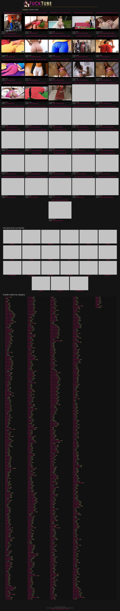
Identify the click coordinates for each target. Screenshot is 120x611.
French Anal (30, 469)
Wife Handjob (75, 591)
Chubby (6, 536)
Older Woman (53, 520)
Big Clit (6, 437)
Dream (29, 361)
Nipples (51, 503)
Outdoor (51, 532)
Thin (74, 510)
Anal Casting (7, 329)
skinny (106, 56)
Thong (74, 511)
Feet (28, 423)
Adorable (7, 305)
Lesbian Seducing (53, 397)
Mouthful (52, 488)
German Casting (31, 497)
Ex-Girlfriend (30, 391)
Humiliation (30, 593)
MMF (51, 427)
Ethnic (29, 388)
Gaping (29, 487)
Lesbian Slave (53, 398)
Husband (29, 595)
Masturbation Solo (54, 442)
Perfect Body (52, 562)
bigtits (32, 56)
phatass (85, 127)
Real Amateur (75, 333)
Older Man (52, 519)
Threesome (75, 513)
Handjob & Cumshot (32, 553)
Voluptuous (75, 568)
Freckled (29, 465)
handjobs (83, 103)
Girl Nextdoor (30, 516)
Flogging (29, 450)
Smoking (74, 421)
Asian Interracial (8, 363)
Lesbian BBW (53, 374)
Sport (74, 450)
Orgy (51, 529)
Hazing (29, 559)
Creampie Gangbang (9, 588)
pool (15, 173)
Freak (29, 464)
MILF (51, 420)
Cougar (6, 578)
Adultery (6, 307)
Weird (74, 578)
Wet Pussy (75, 581)
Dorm (29, 353)
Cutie (29, 320)
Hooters (29, 578)
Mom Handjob (53, 477)
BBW (6, 390)
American (7, 326)
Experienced (30, 397)
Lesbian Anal (52, 371)
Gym (29, 540)
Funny (29, 478)
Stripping (74, 471)
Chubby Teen (7, 540)
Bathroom (7, 420)
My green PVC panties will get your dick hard (60, 83)
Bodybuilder (7, 469)
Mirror (51, 464)
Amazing (7, 324)
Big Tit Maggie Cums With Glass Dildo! (83, 176)
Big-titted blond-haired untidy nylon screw (36, 176)
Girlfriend (29, 519)
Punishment (75, 311)
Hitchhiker (30, 566)
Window (97, 297)
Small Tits (75, 420)
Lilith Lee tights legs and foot (60, 129)
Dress (29, 362)
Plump (51, 588)
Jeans (51, 339)
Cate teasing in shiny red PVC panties (60, 59)
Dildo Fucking (30, 334)
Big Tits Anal (7, 446)
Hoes (29, 568)
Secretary (75, 372)
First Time (30, 439)
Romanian (75, 350)
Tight (74, 517)
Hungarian (30, 594)
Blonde (6, 464)
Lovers (51, 414)
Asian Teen (7, 369)
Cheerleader (7, 532)
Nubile (51, 504)
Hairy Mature (30, 546)
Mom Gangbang (53, 475)
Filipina (29, 433)
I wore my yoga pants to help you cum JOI (84, 83)
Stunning (74, 477)
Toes (74, 532)
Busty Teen (7, 497)
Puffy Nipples (75, 308)
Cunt (29, 317)
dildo (83, 197)
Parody (51, 553)
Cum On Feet (30, 308)
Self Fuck (75, 377)
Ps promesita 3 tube (36, 153)
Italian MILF (52, 317)
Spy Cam (75, 452)
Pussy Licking (75, 320)
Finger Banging (31, 436)
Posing (51, 597)
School (74, 368)
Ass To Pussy (7, 378)
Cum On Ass (30, 305)
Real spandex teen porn (83, 129)
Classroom (7, 545)
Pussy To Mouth (76, 327)
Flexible (29, 449)
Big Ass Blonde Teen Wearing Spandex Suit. (60, 106)
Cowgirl (6, 582)
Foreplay (29, 459)
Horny (29, 580)
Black (6, 455)
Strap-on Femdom (76, 465)
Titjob (74, 529)
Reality (74, 334)
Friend (29, 471)
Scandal (74, 366)
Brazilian (6, 481)
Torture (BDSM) (76, 539)
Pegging (52, 559)
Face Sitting (30, 406)
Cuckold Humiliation (9, 594)
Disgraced (30, 343)
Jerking (51, 342)
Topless (74, 537)
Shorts (74, 392)
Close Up (7, 552)
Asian (6, 355)
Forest (29, 461)
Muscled (52, 490)
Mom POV (52, 479)
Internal (51, 307)
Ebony (29, 369)
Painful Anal (52, 545)
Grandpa (29, 535)
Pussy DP (75, 316)
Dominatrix (30, 352)
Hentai (29, 561)
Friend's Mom (30, 472)
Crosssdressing (8, 590)
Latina (51, 363)
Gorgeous (30, 530)
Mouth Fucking (53, 487)
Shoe (74, 388)
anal (77, 150)
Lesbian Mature (53, 390)
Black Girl (7, 459)
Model (51, 471)
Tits (73, 530)
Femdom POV (30, 429)
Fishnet (29, 443)
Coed (6, 561)
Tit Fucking (75, 526)
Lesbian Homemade (54, 384)
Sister (74, 404)
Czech (29, 321)
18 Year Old (7, 297)
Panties (51, 549)
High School (30, 565)
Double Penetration (32, 359)
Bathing (6, 419)
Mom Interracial (53, 478)
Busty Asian (7, 494)
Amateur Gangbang (9, 314)
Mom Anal (52, 474)
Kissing (51, 349)
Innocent (52, 303)
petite (39, 173)
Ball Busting (7, 406)
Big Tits (6, 445)
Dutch (29, 366)
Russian (74, 358)
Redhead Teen (76, 337)
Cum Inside (30, 303)
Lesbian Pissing (53, 395)
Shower (74, 395)
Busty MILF (7, 495)
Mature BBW (52, 449)
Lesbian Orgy (53, 394)
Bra (5, 479)
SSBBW (74, 363)
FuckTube (25, 9)
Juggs (51, 345)
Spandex (74, 442)
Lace (51, 356)
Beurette (6, 433)
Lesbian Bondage (53, 377)
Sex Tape (75, 381)
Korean (51, 353)
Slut (73, 419)
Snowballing (75, 427)
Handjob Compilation (32, 555)
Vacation (74, 556)
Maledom (52, 430)
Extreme (29, 401)
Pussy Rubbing (76, 324)
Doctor (29, 345)
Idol (51, 297)
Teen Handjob (76, 504)
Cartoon (6, 516)
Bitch (6, 452)
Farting (29, 416)
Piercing (51, 577)
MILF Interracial (53, 424)
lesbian (12, 173)
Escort (29, 387)
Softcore (74, 433)
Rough (74, 353)
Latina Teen (52, 365)
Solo (74, 435)
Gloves (29, 524)
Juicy (51, 346)
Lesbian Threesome (54, 404)
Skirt (74, 408)
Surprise (74, 479)
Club (6, 555)
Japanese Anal (53, 326)
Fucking (29, 474)
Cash (6, 517)
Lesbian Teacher (53, 401)
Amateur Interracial (9, 316)
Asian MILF (7, 366)
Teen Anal (75, 500)
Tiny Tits (74, 524)
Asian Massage (8, 368)
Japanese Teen (53, 337)
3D (5, 298)
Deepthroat (30, 329)
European (30, 390)
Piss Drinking (53, 580)
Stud (74, 474)
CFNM (6, 507)
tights (87, 33)
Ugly (74, 549)
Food (29, 452)
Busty (6, 491)
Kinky (51, 348)
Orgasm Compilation (54, 527)
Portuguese (52, 595)
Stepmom (75, 458)
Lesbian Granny (53, 382)
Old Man (52, 517)
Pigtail (51, 578)
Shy (73, 397)
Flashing (29, 448)
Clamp (6, 542)
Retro (74, 339)
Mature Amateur (53, 446)
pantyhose (83, 33)
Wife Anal (75, 587)
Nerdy (51, 501)
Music (51, 491)
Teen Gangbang (76, 503)
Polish (51, 591)
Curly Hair (30, 319)
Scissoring (75, 369)
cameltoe (39, 56)
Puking (74, 310)
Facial (29, 407)
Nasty (51, 493)
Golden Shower (31, 527)
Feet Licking (30, 424)
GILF (29, 479)
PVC (51, 540)
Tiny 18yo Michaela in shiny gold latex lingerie (13, 106)
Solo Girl (74, 436)
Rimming (74, 346)
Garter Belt (30, 490)
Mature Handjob (53, 450)
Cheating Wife (8, 530)
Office (51, 513)
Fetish (29, 430)
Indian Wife (52, 301)
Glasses (29, 522)
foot (53, 173)
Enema (29, 384)
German (29, 491)
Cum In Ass (30, 298)
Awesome (7, 388)
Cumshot (29, 314)
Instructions (52, 305)
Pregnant (52, 598)
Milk (51, 461)
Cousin (6, 581)
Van (73, 558)
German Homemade (32, 501)
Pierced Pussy (53, 575)
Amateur (6, 310)
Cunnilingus (30, 316)
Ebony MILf (30, 377)
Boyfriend (7, 478)
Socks (74, 430)
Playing (51, 584)
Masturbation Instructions (55, 440)
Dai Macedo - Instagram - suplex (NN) (13, 12)
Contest (6, 569)
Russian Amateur (76, 359)
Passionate (52, 556)
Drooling (29, 363)
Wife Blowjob (75, 588)
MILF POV (52, 426)
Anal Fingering (8, 336)
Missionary (52, 466)
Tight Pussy (75, 519)
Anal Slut (7, 342)
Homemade (30, 574)
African (6, 308)
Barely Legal (7, 417)
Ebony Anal (30, 372)
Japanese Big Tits (53, 327)
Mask (51, 433)
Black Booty (7, 456)
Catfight (6, 520)
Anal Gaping (7, 339)
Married (51, 432)
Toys (74, 540)
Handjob (29, 552)
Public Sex (75, 307)
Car (5, 514)
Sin (73, 401)
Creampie (7, 585)
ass (11, 56)
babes (79, 150)
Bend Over (7, 432)
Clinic (6, 548)
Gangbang (30, 485)
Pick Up (51, 572)
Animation (7, 346)
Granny (29, 536)
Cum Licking (30, 304)
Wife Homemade (76, 593)
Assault (6, 381)
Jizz (51, 343)
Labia (51, 355)
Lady (51, 359)
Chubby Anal (7, 539)
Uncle (74, 552)
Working (97, 298)
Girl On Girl (30, 517)
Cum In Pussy (30, 301)
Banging (6, 411)
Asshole (6, 382)
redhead (112, 33)
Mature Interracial (53, 452)
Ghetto (29, 513)
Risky (74, 348)
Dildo (29, 333)
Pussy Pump (75, 323)
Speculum (75, 446)
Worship (97, 301)
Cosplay (6, 574)
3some (6, 300)
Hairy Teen (30, 549)
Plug (51, 587)
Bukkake (6, 488)
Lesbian (51, 369)
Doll (28, 349)
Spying (74, 453)
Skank (74, 406)
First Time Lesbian (31, 442)
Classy (6, 546)
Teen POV (75, 507)
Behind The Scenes (9, 429)
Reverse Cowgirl (76, 342)
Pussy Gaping (76, 319)
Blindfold (6, 462)
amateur (30, 33)
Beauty (6, 423)
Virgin (74, 564)
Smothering (75, 424)
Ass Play (7, 375)
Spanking (75, 445)
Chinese (6, 533)
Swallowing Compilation (78, 482)
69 (5, 301)
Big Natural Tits (8, 440)
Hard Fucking (30, 556)
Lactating (52, 358)
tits (33, 33)
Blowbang (7, 465)
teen (35, 33)
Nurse (51, 507)
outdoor (60, 33)
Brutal (6, 485)
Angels (6, 345)
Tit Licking (75, 527)
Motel (51, 485)
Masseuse (52, 436)
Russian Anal (75, 361)
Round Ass (75, 356)
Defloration (30, 330)
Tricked (74, 543)
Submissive (75, 478)
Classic (6, 543)
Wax (74, 575)
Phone (51, 571)
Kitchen (51, 350)
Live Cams (52, 407)
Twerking (75, 548)
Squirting (74, 455)
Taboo (74, 488)
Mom (51, 472)
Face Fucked (30, 404)
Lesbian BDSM (53, 375)
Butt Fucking (7, 500)
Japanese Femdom (54, 329)
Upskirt (74, 555)
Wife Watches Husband (77, 597)
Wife (74, 585)
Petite (51, 568)
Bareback (7, 414)
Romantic (75, 352)
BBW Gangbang (8, 392)
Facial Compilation (31, 408)
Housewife (30, 588)
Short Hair (75, 391)
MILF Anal (52, 421)
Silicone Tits (75, 398)
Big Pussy (7, 443)
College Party (7, 564)
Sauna (74, 365)
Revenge (75, 340)
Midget (51, 458)
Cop (6, 571)
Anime (6, 348)
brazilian (61, 220)
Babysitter (7, 400)
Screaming (75, 371)
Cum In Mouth (30, 300)
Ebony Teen (30, 378)
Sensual (74, 378)
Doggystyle (30, 348)
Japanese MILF (53, 333)
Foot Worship (30, 455)
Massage (52, 435)
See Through (75, 375)
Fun (28, 477)
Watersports (75, 574)
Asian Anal (7, 358)
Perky (51, 564)
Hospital (29, 581)
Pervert (51, 566)
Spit (73, 449)
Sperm (74, 448)
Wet (73, 580)
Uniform (74, 553)
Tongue (74, 535)
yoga (14, 56)
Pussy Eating (75, 317)
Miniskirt (52, 462)
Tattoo (74, 493)
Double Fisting (31, 358)
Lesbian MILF (53, 387)
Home (29, 572)
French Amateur (31, 468)
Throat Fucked (76, 514)
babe (34, 80)
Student (74, 475)
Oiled (51, 514)
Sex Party (75, 379)
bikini (10, 173)
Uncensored (75, 551)
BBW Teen (7, 394)
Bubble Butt (7, 487)
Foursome (30, 462)
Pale (51, 548)
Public (74, 304)
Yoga (96, 304)
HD (28, 542)
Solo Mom (75, 437)
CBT (6, 504)
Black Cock (7, 458)
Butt (6, 498)
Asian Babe (7, 359)
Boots (6, 474)
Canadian (7, 511)
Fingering (29, 437)
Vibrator (74, 559)
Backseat (7, 403)
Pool (51, 593)
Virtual (74, 565)
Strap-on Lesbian (76, 466)
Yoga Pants (97, 305)
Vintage (74, 561)
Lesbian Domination (54, 378)
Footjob (29, 456)
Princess (74, 298)
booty (8, 33)
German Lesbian (31, 503)
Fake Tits (29, 410)
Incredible (52, 298)
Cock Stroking (8, 558)
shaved (56, 33)
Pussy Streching (76, 326)
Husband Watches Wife (32, 597)
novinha (14, 33)
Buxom (6, 503)
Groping (29, 537)
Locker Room (53, 410)
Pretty (74, 297)
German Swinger (31, 508)
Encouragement (31, 382)
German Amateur (31, 493)
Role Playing (75, 349)
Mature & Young (53, 445)
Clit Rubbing (7, 551)
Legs (51, 368)
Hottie (29, 587)
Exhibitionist (30, 394)
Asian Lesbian (8, 365)
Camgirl (6, 510)
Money (51, 481)
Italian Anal (52, 316)
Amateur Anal (7, 311)
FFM (29, 403)
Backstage (7, 404)
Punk (74, 313)
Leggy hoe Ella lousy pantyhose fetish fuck (36, 129)
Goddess (29, 526)
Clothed (6, 553)
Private (74, 301)
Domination (30, 350)
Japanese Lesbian (54, 332)
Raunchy (74, 330)
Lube (51, 416)
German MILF (30, 504)
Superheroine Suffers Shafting (83, 36)
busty (13, 103)
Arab (6, 350)
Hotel (29, 585)
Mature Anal (52, 448)
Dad (28, 324)
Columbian (7, 565)
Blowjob (6, 466)
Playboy (51, 582)
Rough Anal (75, 355)
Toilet (74, 533)
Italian (51, 313)
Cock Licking (7, 556)
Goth (29, 532)
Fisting (29, 445)
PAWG (51, 535)
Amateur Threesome (9, 321)
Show (74, 394)
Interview (52, 311)
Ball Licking (7, 408)
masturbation (78, 103)
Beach (6, 421)
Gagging (29, 482)
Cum (6, 595)
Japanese (52, 324)
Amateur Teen (8, 320)
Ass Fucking (7, 372)
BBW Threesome (8, 395)
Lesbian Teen (53, 403)
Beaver (6, 424)
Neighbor (52, 500)
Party (51, 555)
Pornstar (52, 594)
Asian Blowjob (8, 361)
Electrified (30, 379)
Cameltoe (7, 508)
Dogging (29, 346)
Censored (7, 524)
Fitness (29, 446)
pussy (59, 56)
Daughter (29, 327)
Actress (6, 304)
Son (73, 439)
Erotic (29, 385)
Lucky (51, 417)
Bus (6, 490)
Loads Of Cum (53, 408)
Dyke (29, 368)
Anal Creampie (8, 332)
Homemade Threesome (32, 575)
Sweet (74, 484)
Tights (74, 520)
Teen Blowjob (75, 501)
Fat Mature (30, 420)
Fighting (29, 432)
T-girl (74, 487)
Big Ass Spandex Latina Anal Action (60, 200)
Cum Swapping (31, 313)
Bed (6, 426)
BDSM (6, 397)
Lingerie (51, 406)
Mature (51, 443)
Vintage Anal (75, 562)
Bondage (7, 471)
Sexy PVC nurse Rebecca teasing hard (83, 59)
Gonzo (29, 529)
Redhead (75, 336)
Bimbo (6, 449)
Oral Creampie (53, 524)
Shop (74, 390)
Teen (74, 498)
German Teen (30, 510)
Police (51, 590)
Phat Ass (52, 569)
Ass (6, 371)
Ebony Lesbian (31, 375)
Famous (29, 413)
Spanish (74, 443)
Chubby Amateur (8, 537)
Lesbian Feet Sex (53, 381)
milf (63, 33)
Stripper (74, 469)
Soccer (74, 429)
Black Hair (7, 461)
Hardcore (29, 558)
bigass (35, 56)
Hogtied (29, 569)
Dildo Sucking (30, 336)
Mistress (52, 468)
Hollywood (30, 571)
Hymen (29, 598)
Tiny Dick (75, 523)
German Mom (30, 507)
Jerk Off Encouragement (55, 340)
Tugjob (74, 546)
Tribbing (74, 542)
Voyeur (74, 569)
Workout (97, 300)
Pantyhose (52, 551)
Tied (74, 516)
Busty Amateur (8, 493)
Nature (51, 497)
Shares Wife (75, 384)
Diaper (29, 332)
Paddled (52, 542)
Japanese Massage (54, 334)
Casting (6, 519)
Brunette (6, 484)
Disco (29, 342)
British (6, 482)
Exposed (29, 400)
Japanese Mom (53, 336)
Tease (74, 497)
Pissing (51, 581)
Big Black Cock (8, 436)
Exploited (29, 398)
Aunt (6, 385)
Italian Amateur (53, 314)
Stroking (74, 472)
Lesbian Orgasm (53, 392)
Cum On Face (30, 307)
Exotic (29, 395)
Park (51, 552)
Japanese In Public (54, 330)
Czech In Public (31, 323)
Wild (74, 598)
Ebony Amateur (31, 371)
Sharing (74, 385)
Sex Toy (74, 382)
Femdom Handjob (31, 427)
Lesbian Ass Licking (54, 372)
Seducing (75, 374)
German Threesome (32, 511)
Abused (6, 303)
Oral (51, 523)
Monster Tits (52, 484)
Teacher (74, 495)
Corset (6, 572)
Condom (6, 568)
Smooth (74, 423)
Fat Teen (29, 421)
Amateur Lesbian (8, 317)
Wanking (74, 571)
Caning (6, 513)
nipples (30, 80)
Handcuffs (30, 551)
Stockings (75, 459)
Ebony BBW (30, 374)
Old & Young (52, 516)
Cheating (7, 529)
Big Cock (7, 439)
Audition (6, 384)
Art (5, 353)
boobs (6, 197)
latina (37, 80)
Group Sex (30, 539)
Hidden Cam (30, 562)
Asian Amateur (8, 356)
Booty (6, 475)
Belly (6, 430)
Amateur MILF (8, 319)
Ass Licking (7, 374)
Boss (6, 477)
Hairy (29, 543)
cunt (84, 56)
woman (86, 56)
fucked (81, 56)
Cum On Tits (30, 310)
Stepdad (74, 456)
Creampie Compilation (9, 587)
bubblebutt (111, 197)
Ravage (74, 332)
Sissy (74, 403)
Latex (51, 362)
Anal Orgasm (7, 340)
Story (74, 461)
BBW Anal (7, 391)
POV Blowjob (53, 539)
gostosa (11, 33)
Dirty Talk (29, 339)
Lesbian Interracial (54, 385)
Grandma (29, 533)
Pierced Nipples (53, 574)
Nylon (51, 510)
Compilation (7, 566)
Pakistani (52, 546)
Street (74, 468)
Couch (6, 577)
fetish (77, 33)
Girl (28, 514)
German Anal (30, 494)
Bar (5, 413)
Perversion (52, 565)
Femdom (29, 426)
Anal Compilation (8, 330)
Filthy (29, 435)
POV (51, 536)
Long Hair (52, 411)
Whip (74, 582)
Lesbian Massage (53, 388)
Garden (29, 488)
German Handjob (31, 500)
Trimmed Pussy (76, 545)
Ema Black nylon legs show (60, 153)
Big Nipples (7, 442)
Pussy (74, 314)
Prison (74, 300)
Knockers (52, 352)
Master (51, 437)
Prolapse (74, 303)
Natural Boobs (53, 494)
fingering (56, 220)
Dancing (29, 326)
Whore (74, 584)
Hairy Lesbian (30, 545)
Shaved (74, 387)
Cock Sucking (8, 559)
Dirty (29, 337)
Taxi (73, 494)
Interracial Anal (53, 310)
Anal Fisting (7, 337)
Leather (51, 366)
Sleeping (74, 413)
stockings (101, 33)
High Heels (30, 564)
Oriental (51, 530)
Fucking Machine (31, 475)
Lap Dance (52, 361)
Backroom (7, 401)
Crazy (6, 584)
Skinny (74, 407)
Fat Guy (29, 419)
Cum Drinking (8, 598)
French (29, 466)
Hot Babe (29, 582)
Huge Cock (30, 591)
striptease (109, 33)
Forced (29, 458)
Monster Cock (53, 482)
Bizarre (6, 453)
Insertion (52, 304)
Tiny (74, 522)
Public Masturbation (77, 305)
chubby (77, 127)
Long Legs (52, 413)
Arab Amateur (8, 352)
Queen (74, 329)
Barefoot (6, 416)
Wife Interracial (76, 594)
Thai (74, 508)
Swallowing (75, 481)
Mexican (52, 456)
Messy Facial (53, 455)
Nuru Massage (53, 508)
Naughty (52, 498)
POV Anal (52, 537)
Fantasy (29, 414)
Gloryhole (30, 523)
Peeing (51, 558)
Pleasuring (52, 585)
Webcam (74, 577)
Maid (51, 429)
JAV (51, 321)
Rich (74, 343)
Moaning (52, 469)
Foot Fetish (30, 453)
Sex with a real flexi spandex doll (107, 153)
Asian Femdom (8, 362)
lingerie (105, 33)
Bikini (6, 448)
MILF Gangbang (53, 423)
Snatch (74, 426)
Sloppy (74, 416)
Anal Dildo (7, 334)
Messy (51, 453)
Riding (74, 345)
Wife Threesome (76, 595)
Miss (51, 465)
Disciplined (30, 340)
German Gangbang (32, 498)
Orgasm (51, 526)
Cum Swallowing (31, 311)
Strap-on (74, 464)
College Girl (7, 562)
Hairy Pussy (30, 548)
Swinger (74, 485)
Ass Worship (7, 379)
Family (29, 411)
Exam (29, 392)
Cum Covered (8, 597)
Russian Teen (75, 362)
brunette (32, 103)
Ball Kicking (7, 407)
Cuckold (6, 593)
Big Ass (6, 435)
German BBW (30, 495)
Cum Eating (30, 297)
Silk (73, 400)
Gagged (29, 481)
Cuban (6, 591)
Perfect (51, 561)
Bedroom (7, 427)
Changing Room (8, 527)
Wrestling (97, 303)
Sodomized (75, 432)
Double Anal (30, 355)
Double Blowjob (31, 356)
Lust (51, 419)
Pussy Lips (75, 321)
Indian (51, 300)
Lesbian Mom (53, 391)
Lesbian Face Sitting (54, 379)
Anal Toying (7, 343)
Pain (51, 543)
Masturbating (52, 439)
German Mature (31, 506)
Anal (6, 327)
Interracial (52, 308)
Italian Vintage (53, 320)
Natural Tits (52, 495)
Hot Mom (29, 584)
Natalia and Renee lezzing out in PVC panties (107, 59)
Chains (6, 526)
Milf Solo (52, 459)
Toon (74, 536)
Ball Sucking (7, 410)
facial (8, 103)
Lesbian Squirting (53, 400)
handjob (87, 103)
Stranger (74, 462)
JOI (51, 323)
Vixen (74, 566)
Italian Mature (53, 319)
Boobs (6, 472)
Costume (7, 575)
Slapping (74, 410)
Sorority (74, 440)
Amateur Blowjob (8, 313)
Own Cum (52, 533)
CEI (6, 506)
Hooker (29, 577)
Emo (29, 381)
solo (81, 197)
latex (61, 80)
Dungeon (29, 365)
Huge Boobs (30, 590)
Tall (73, 490)
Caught (6, 522)
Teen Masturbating (76, 506)
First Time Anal (31, 440)
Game (29, 484)
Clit (5, 549)
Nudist (51, 506)
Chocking (7, 535)
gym (6, 33)
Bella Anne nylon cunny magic (13, 129)
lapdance (101, 197)
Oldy (51, 522)
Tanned (74, 491)
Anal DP (6, 333)
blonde (53, 33)
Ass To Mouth (7, 377)
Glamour (29, 520)
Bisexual (6, 450)
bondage (78, 56)
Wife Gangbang (76, 590)
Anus (6, 349)
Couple (6, 580)
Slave (74, 411)
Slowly (74, 417)
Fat (28, 417)
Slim (74, 414)
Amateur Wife (8, 323)
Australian (7, 387)
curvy (60, 197)
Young (96, 307)
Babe (6, 398)
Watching (75, 572)
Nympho (52, 511)
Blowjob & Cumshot (9, 468)
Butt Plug (7, 501)
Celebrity (7, 523)
